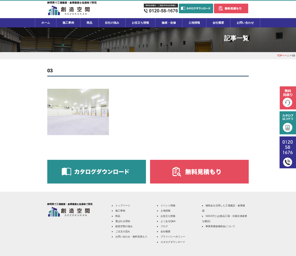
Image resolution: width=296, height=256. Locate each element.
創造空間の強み (124, 226)
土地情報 (194, 22)
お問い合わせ (245, 22)
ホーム (45, 22)
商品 (89, 22)
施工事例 (68, 22)
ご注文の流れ (122, 231)
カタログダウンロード (173, 242)
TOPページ (283, 55)
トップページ (122, 205)
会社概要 (218, 22)
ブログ (164, 226)
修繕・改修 (169, 22)
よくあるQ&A (168, 221)
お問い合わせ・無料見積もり (131, 236)
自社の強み (112, 22)
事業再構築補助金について (220, 226)
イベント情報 (168, 205)
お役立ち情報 (140, 22)
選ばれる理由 (122, 221)
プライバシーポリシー (173, 236)
